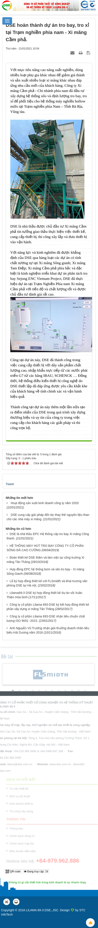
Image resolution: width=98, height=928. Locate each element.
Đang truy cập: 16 (36, 871)
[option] (48, 674)
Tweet (10, 484)
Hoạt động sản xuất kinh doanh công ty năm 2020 (45, 503)
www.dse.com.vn (59, 764)
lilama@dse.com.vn (19, 764)
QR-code (13, 871)
